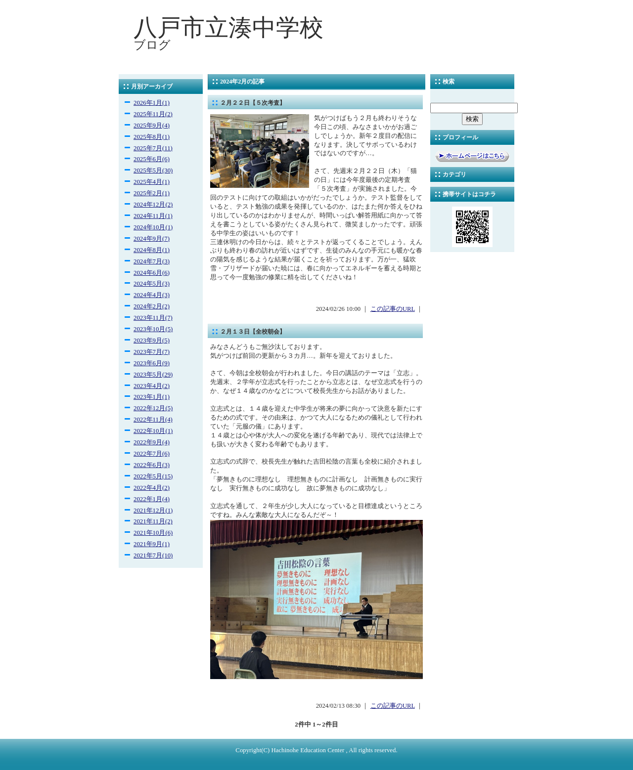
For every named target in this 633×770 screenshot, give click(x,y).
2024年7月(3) (152, 261)
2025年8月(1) (152, 136)
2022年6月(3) (152, 465)
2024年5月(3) (152, 283)
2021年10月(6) (153, 532)
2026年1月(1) (152, 102)
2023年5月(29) (153, 374)
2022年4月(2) (152, 487)
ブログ (152, 45)
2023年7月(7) (152, 351)
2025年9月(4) (152, 125)
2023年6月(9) (152, 363)
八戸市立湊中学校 (228, 27)
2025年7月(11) (153, 148)
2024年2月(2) (152, 306)
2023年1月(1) (152, 396)
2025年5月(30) (153, 170)
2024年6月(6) (152, 272)
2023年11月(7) (153, 317)
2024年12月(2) (153, 204)
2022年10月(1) (153, 431)
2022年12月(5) (153, 408)
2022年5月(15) (153, 476)
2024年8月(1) (152, 250)
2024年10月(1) (153, 227)
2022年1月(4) (152, 499)
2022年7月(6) (152, 453)
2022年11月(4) (153, 419)
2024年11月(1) (153, 216)
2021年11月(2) (153, 521)
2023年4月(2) (152, 386)
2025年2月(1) (152, 193)
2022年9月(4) (152, 442)
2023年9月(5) (152, 340)
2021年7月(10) (153, 555)
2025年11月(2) (153, 114)
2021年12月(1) (153, 510)
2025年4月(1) (152, 181)
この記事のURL (392, 308)
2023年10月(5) (153, 329)
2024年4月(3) (152, 295)
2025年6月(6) (152, 159)
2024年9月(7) (152, 238)
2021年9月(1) (152, 544)
